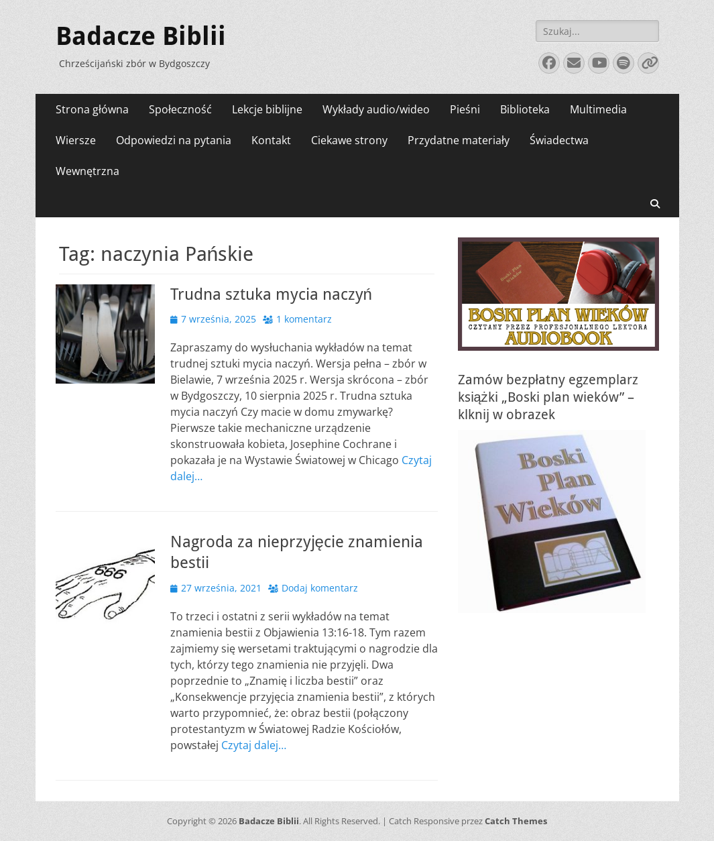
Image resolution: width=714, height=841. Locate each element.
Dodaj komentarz (320, 587)
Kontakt (271, 140)
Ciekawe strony (349, 140)
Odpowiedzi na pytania (173, 140)
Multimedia (598, 109)
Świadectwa (559, 140)
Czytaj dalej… (253, 745)
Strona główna (92, 109)
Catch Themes (516, 821)
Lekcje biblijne (267, 109)
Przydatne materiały (459, 140)
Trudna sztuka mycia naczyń (271, 294)
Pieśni (465, 109)
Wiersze (76, 140)
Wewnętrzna (87, 171)
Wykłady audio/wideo (376, 109)
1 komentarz (304, 319)
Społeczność (180, 109)
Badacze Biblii (141, 36)
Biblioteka (525, 109)
